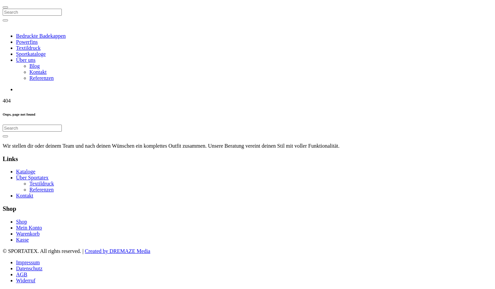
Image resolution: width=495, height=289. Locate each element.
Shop (21, 222)
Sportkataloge (31, 54)
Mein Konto (29, 228)
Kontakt (38, 72)
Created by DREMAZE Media (117, 251)
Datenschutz (29, 268)
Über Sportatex (32, 177)
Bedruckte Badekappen (41, 36)
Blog (34, 66)
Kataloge (25, 171)
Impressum (28, 262)
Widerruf (25, 280)
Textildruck (28, 48)
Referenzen (41, 78)
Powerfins (27, 42)
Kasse (22, 240)
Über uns (25, 60)
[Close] (5, 7)
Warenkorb (28, 234)
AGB (21, 274)
